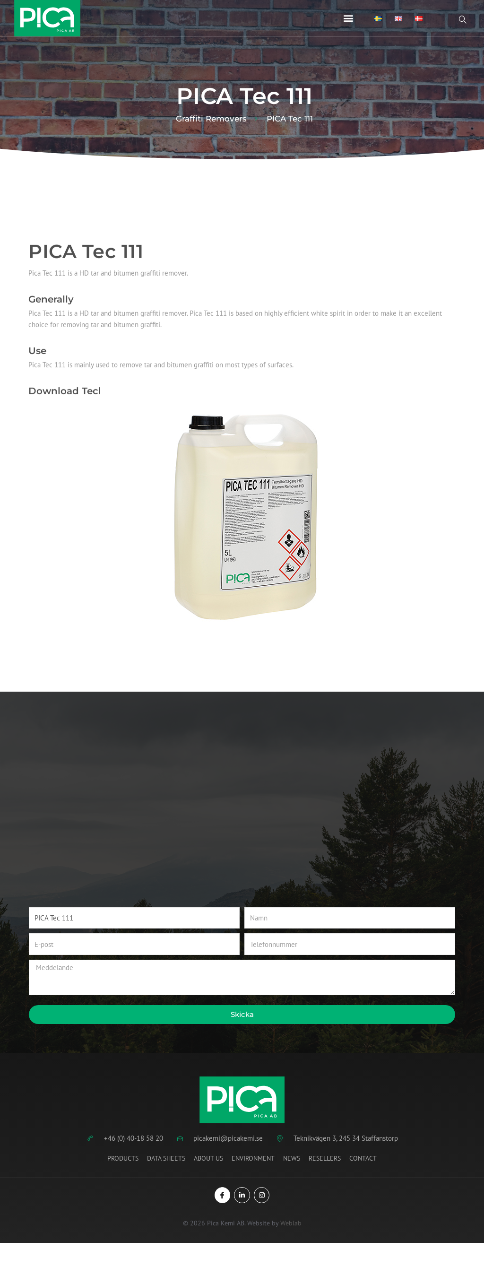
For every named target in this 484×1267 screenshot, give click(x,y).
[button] (348, 18)
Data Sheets (166, 1158)
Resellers (325, 1158)
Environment (253, 1158)
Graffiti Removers (211, 119)
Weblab (291, 1223)
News (291, 1158)
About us (208, 1158)
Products (122, 1158)
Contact (363, 1158)
